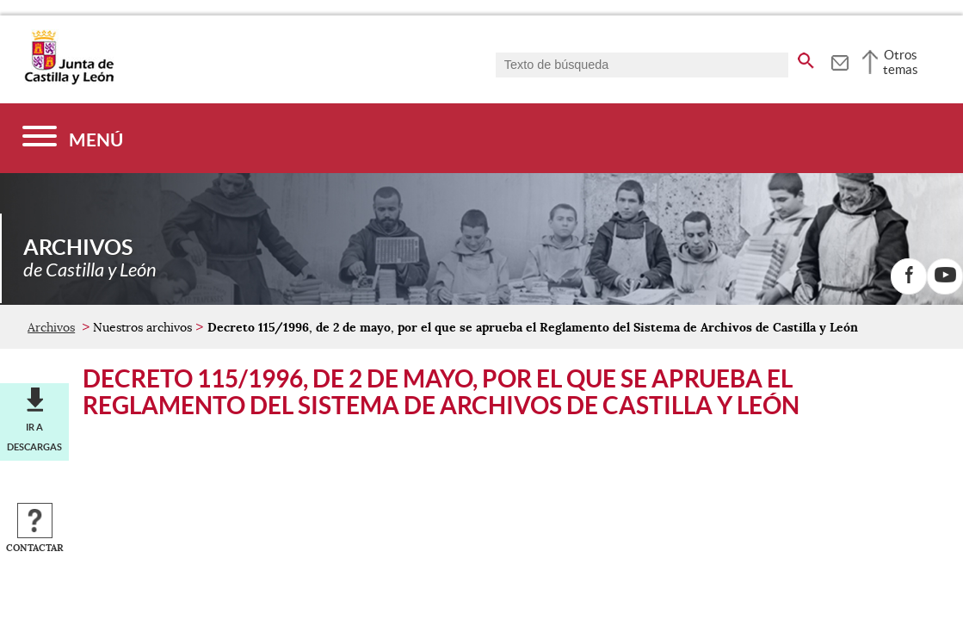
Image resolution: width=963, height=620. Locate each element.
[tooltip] (839, 60)
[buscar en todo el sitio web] (806, 57)
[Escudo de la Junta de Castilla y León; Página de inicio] (69, 81)
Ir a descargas (34, 436)
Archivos (51, 327)
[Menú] (72, 138)
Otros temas (900, 62)
